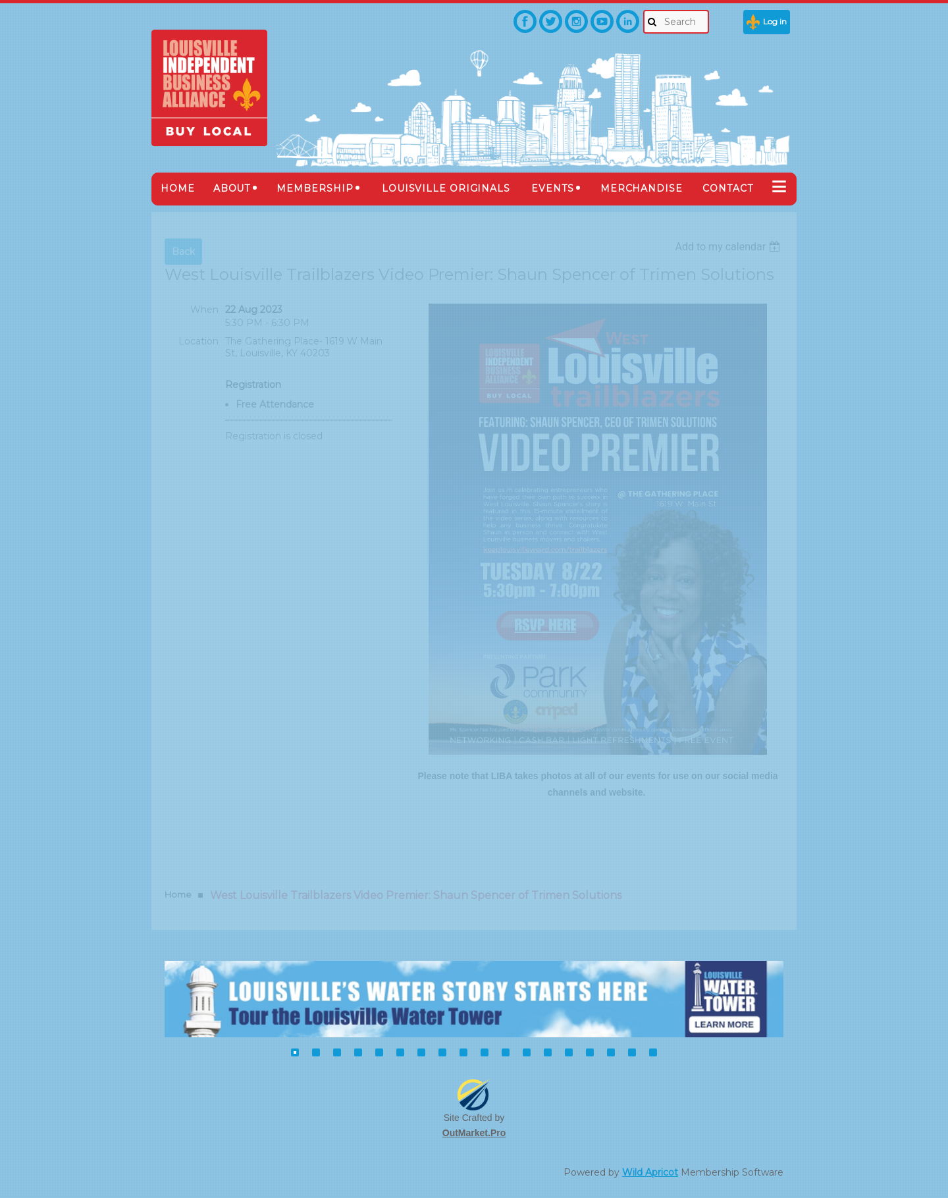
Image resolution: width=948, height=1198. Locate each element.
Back (183, 252)
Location (198, 341)
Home (178, 894)
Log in (775, 21)
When (204, 309)
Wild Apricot (650, 1172)
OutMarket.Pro (474, 1133)
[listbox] (729, 246)
